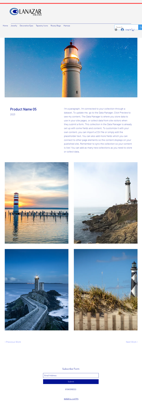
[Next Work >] (132, 342)
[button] (133, 29)
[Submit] (71, 381)
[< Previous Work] (13, 342)
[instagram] (116, 29)
